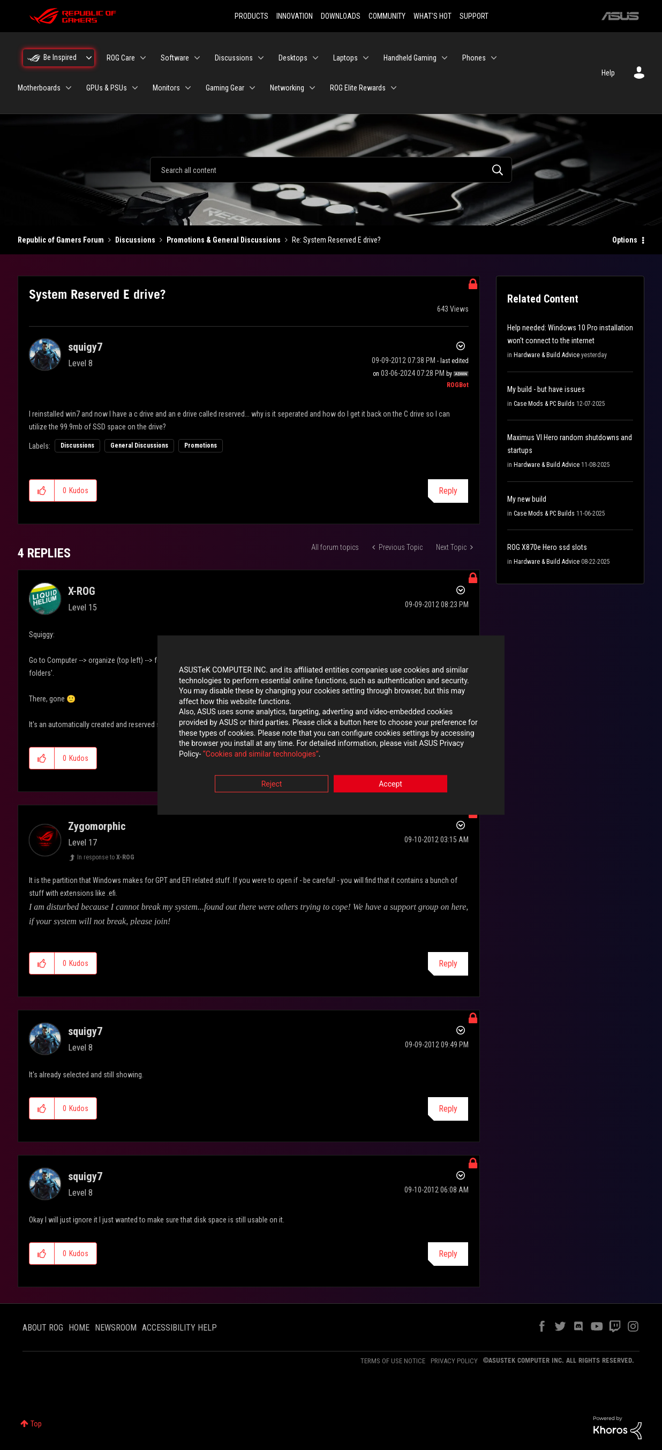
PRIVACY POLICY (454, 1361)
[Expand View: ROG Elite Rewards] (393, 87)
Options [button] (624, 240)
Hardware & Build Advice (547, 355)
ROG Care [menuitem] (121, 58)
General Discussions (139, 445)
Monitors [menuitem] (166, 88)
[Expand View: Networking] (312, 87)
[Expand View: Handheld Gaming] (444, 57)
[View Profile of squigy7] (85, 347)
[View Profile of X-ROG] (81, 591)
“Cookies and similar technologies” (261, 754)
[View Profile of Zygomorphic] (97, 826)
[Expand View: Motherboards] (68, 87)
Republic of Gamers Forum (61, 240)
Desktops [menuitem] (293, 58)
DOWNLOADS (340, 16)
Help (608, 73)
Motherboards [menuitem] (39, 88)
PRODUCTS (251, 16)
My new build (526, 499)
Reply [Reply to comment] (448, 963)
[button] (42, 490)
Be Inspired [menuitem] (60, 57)
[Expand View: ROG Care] (143, 57)
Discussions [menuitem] (234, 58)
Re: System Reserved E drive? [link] (336, 240)
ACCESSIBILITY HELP (179, 1328)
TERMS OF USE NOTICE (392, 1361)
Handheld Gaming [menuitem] (410, 58)
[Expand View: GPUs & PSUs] (135, 87)
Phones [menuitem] (474, 58)
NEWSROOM (116, 1328)
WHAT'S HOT (432, 16)
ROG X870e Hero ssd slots (547, 547)
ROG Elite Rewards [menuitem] (358, 88)
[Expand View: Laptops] (365, 57)
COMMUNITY (386, 16)
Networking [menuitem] (287, 88)
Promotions (200, 445)
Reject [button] (271, 784)
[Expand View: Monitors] (188, 87)
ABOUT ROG (42, 1328)
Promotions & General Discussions (224, 240)
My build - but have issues (546, 389)
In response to (105, 857)
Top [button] (36, 1423)
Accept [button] (390, 784)
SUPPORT (474, 16)
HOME (79, 1328)
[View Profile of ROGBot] (458, 385)
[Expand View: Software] (197, 57)
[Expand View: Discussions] (260, 57)
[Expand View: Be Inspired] (89, 58)
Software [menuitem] (175, 58)
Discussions (135, 240)
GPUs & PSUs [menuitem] (106, 88)
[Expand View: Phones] (493, 57)
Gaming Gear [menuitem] (225, 88)
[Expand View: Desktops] (315, 57)
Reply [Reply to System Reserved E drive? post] (448, 491)
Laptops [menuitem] (345, 58)
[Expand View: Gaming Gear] (252, 87)
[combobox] (331, 170)
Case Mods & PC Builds (544, 403)
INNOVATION (294, 16)
